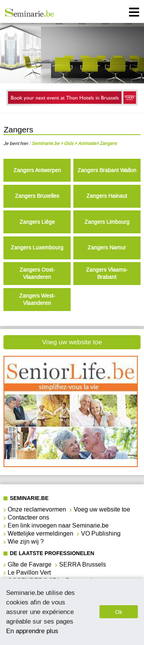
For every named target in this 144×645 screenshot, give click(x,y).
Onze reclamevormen (37, 509)
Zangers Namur (107, 247)
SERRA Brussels (82, 564)
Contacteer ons (28, 517)
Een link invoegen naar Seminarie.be (58, 525)
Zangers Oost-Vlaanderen (37, 273)
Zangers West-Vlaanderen (37, 299)
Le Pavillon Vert (29, 572)
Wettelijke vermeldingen (40, 533)
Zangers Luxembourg (37, 247)
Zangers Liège (37, 222)
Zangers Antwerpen (37, 170)
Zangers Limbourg (106, 222)
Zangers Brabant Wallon (107, 170)
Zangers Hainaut (106, 196)
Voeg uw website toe (72, 342)
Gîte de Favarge (29, 564)
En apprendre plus (32, 631)
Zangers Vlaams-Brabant (107, 273)
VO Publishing (101, 533)
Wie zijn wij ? (26, 542)
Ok (118, 612)
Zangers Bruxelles (37, 196)
